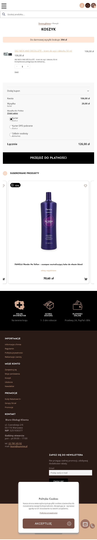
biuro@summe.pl (18, 446)
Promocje (9, 407)
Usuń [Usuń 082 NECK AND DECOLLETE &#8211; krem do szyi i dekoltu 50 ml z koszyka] (17, 72)
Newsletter (9, 386)
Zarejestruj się (11, 369)
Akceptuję (43, 524)
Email (51, 468)
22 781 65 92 (15, 443)
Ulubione (9, 382)
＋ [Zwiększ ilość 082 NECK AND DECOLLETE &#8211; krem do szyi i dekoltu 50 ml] (28, 66)
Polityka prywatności (14, 352)
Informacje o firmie (13, 344)
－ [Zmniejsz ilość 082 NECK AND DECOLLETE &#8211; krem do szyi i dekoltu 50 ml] (17, 66)
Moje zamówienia (12, 374)
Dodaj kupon (48, 90)
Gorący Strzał (10, 403)
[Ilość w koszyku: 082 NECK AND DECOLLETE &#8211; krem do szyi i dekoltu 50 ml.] (22, 66)
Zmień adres (12, 113)
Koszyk (8, 378)
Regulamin (9, 348)
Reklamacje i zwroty (13, 357)
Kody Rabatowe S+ (13, 399)
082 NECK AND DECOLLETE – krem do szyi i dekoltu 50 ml (43, 50)
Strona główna (45, 23)
